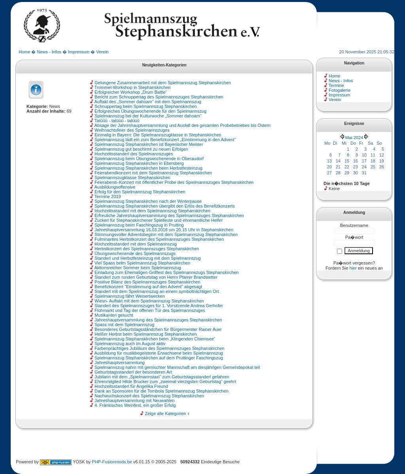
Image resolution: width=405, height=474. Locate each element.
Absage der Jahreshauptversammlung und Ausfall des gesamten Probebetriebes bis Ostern (182, 125)
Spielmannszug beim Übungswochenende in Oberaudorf (149, 158)
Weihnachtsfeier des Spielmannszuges (132, 130)
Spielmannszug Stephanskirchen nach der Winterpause (148, 201)
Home (24, 51)
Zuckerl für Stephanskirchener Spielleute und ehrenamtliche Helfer (159, 220)
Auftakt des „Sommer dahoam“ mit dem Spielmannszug (147, 101)
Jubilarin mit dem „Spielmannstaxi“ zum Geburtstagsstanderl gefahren (162, 376)
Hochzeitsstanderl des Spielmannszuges (134, 153)
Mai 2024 (354, 137)
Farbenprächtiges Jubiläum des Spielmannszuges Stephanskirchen (159, 348)
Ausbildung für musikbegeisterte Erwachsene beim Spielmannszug (158, 353)
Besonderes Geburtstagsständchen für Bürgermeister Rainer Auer (158, 329)
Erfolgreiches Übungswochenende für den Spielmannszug (150, 111)
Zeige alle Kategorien (165, 413)
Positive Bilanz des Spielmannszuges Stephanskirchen (147, 281)
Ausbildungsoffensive (114, 187)
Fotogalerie (339, 90)
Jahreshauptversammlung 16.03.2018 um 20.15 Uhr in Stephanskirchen (164, 229)
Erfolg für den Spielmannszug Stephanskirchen (140, 191)
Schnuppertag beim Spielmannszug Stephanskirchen (146, 106)
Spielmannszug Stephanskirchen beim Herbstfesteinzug (148, 168)
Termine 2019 (108, 196)
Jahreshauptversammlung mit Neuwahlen (134, 400)
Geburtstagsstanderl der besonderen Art (133, 372)
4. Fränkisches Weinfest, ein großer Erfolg (135, 405)
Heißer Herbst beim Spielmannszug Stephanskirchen (146, 334)
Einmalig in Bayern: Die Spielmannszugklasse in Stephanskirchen (158, 134)
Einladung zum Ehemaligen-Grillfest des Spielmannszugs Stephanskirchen (166, 272)
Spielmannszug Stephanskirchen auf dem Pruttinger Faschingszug (159, 357)
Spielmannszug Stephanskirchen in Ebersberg (139, 163)
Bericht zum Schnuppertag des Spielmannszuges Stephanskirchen (159, 96)
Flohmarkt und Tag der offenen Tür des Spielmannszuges (150, 310)
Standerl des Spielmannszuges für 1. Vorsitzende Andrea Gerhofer (159, 305)
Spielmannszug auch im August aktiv (130, 343)
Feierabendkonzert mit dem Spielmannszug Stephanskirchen (153, 172)
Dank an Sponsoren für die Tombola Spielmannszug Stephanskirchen (162, 391)
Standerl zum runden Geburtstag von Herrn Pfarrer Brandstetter (156, 277)
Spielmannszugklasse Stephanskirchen (132, 177)
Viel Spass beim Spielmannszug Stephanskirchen (142, 263)
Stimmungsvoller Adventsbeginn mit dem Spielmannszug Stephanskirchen (166, 234)
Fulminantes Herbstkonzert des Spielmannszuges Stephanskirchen (159, 239)
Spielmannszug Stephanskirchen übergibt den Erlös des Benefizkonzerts (165, 206)
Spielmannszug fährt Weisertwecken (130, 296)
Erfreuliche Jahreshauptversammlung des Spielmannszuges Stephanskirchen (169, 215)
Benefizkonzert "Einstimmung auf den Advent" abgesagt (148, 286)
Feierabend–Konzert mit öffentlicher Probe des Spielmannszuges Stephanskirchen (174, 182)
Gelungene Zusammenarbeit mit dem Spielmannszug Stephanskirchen (163, 82)
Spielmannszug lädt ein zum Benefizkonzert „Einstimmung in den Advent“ (165, 139)
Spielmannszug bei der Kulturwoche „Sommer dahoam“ (148, 115)
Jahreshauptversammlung (120, 362)
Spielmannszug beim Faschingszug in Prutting (139, 225)
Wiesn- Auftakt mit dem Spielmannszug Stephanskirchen (149, 300)
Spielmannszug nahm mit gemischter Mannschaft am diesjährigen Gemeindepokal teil (177, 367)
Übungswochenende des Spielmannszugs (135, 253)
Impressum (78, 51)
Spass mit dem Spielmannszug (124, 324)
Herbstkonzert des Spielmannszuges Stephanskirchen (147, 248)
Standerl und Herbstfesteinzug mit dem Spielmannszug (148, 258)
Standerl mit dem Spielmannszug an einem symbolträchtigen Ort (157, 291)
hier (353, 268)
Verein (102, 51)
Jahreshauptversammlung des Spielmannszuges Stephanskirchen (158, 319)
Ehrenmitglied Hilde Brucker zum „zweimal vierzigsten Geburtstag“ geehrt (165, 381)
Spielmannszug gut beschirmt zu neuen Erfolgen (141, 149)
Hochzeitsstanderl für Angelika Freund (131, 386)
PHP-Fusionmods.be (112, 461)
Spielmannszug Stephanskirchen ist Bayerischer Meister (149, 144)
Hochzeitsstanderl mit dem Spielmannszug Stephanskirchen (152, 210)
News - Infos (49, 51)
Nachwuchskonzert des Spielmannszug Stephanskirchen (149, 395)
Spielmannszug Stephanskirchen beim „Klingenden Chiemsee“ (155, 338)
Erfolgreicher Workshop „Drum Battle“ (131, 92)
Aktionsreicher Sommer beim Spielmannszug (137, 267)
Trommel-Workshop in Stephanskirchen (133, 87)
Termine (336, 85)
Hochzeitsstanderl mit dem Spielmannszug (136, 244)
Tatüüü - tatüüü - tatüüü (117, 120)
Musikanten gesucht (114, 315)
